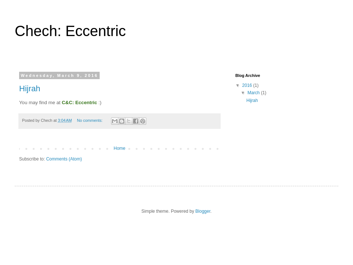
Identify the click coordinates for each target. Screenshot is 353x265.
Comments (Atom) (64, 159)
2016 (247, 85)
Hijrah (29, 88)
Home (119, 148)
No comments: (90, 120)
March (254, 92)
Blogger (202, 211)
